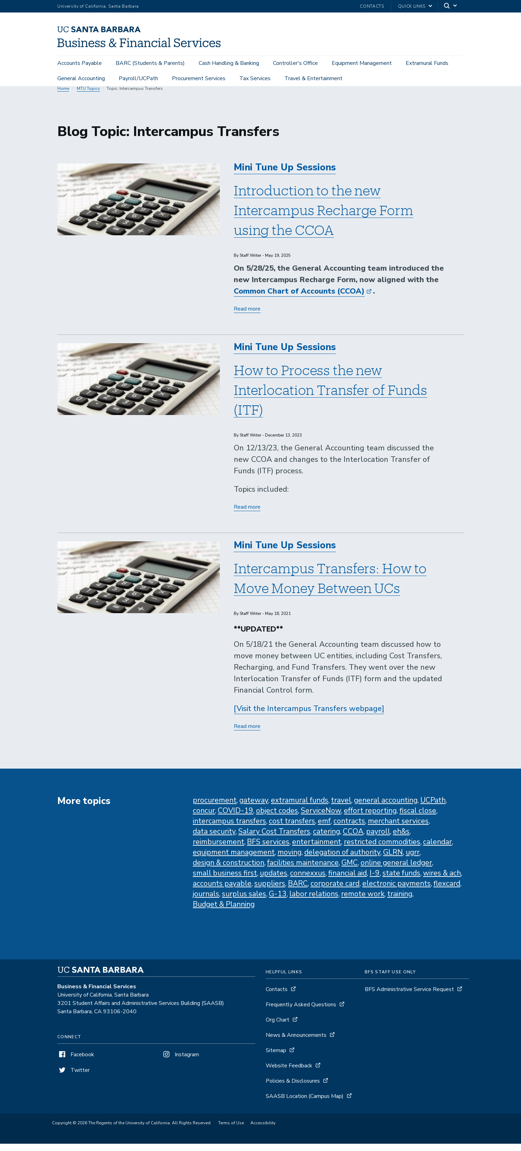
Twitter (73, 1077)
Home (63, 96)
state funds (401, 880)
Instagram (180, 1062)
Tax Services (255, 78)
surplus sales (244, 901)
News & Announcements (296, 1042)
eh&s (401, 839)
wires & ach (442, 880)
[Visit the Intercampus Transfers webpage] (309, 716)
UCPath (433, 807)
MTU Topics (88, 96)
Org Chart (277, 1027)
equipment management (234, 859)
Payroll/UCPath (138, 78)
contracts (349, 828)
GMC (349, 870)
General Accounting (81, 78)
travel (341, 807)
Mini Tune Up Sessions (285, 174)
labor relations (313, 901)
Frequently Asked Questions (301, 1012)
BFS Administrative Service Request (409, 996)
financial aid (347, 880)
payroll (378, 839)
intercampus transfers (229, 828)
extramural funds (299, 807)
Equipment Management (362, 63)
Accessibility (262, 1130)
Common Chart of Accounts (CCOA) (299, 298)
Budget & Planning (224, 911)
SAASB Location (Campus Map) (305, 1103)
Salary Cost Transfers (274, 839)
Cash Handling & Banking (229, 63)
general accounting (385, 807)
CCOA (353, 839)
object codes (277, 818)
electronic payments (396, 891)
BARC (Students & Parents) (150, 63)
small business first (225, 880)
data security (214, 839)
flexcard (446, 891)
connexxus (307, 880)
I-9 (375, 880)
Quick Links (411, 6)
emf (324, 828)
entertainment (316, 849)
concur (204, 818)
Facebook (75, 1062)
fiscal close (417, 818)
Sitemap (276, 1057)
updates (273, 880)
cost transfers (292, 828)
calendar (437, 849)
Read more (247, 316)
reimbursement (218, 849)
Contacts (372, 6)
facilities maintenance (303, 870)
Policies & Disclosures (293, 1088)
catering (326, 839)
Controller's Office (295, 63)
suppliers (269, 891)
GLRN (393, 859)
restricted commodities (382, 849)
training (399, 901)
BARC (298, 891)
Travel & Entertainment (313, 78)
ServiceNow (321, 818)
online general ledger (396, 870)
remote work (362, 901)
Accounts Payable (79, 63)
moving (289, 859)
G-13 (278, 901)
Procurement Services (198, 78)
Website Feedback (289, 1073)
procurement (215, 807)
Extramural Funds (427, 63)
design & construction (228, 870)
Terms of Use (231, 1130)
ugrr (413, 859)
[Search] (451, 6)
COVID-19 (235, 818)
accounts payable (222, 891)
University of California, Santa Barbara (98, 6)
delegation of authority (342, 859)
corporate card (335, 891)
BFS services (268, 849)
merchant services (398, 828)
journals (206, 901)
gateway (253, 807)
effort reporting (370, 818)
